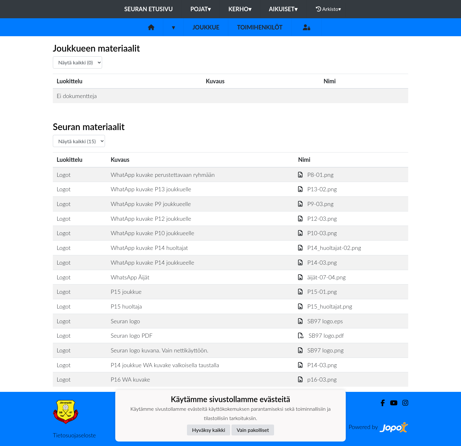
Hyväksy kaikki (208, 430)
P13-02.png (317, 189)
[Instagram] (402, 403)
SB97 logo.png (321, 350)
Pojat (200, 8)
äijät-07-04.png (321, 277)
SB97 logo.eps (320, 321)
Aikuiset (283, 8)
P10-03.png (317, 232)
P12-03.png (317, 218)
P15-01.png (317, 291)
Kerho (239, 8)
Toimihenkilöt (259, 27)
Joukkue (205, 27)
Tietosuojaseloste (74, 435)
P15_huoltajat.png (325, 306)
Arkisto (328, 9)
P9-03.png (315, 203)
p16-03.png (317, 379)
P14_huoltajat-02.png (329, 247)
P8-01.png (315, 174)
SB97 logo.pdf (321, 335)
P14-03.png (317, 262)
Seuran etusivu (148, 8)
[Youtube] (391, 403)
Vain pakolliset (253, 430)
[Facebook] (380, 403)
